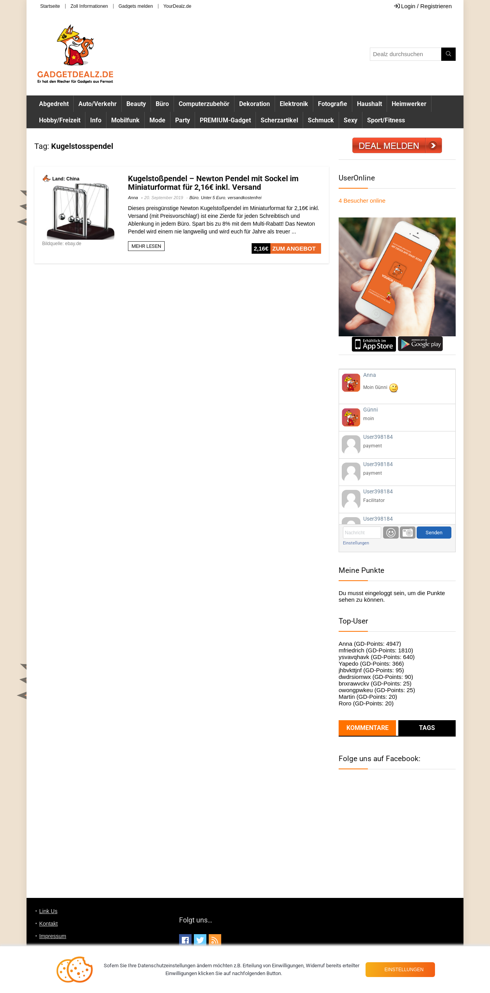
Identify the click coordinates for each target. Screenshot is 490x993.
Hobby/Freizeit (59, 120)
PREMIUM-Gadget (225, 120)
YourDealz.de (177, 6)
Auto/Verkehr (97, 104)
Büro (162, 104)
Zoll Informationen (89, 6)
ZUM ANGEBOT (294, 248)
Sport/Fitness (386, 120)
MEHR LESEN (146, 246)
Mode (157, 120)
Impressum (52, 936)
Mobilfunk (125, 120)
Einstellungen (356, 543)
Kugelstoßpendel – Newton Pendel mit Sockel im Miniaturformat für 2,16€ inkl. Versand (213, 183)
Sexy (350, 120)
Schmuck (321, 120)
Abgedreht (54, 104)
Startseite (50, 6)
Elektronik (294, 104)
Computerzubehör (204, 104)
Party (182, 120)
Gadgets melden (136, 6)
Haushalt (369, 104)
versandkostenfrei (244, 197)
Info (95, 120)
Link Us (48, 911)
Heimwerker (409, 104)
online (362, 200)
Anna (133, 197)
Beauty (136, 104)
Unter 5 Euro (213, 197)
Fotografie (332, 104)
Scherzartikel (279, 120)
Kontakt (48, 924)
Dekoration (254, 104)
